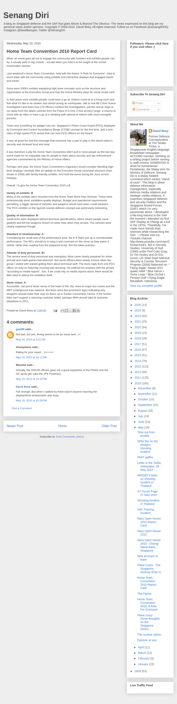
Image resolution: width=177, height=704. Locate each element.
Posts (138, 103)
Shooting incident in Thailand (148, 502)
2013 (138, 366)
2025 (138, 304)
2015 (138, 355)
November (145, 393)
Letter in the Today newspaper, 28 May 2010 (149, 466)
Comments (141, 109)
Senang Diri (26, 15)
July (141, 416)
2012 (138, 372)
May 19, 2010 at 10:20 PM (31, 378)
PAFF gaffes (145, 457)
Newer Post (15, 426)
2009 (138, 671)
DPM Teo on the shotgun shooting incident (147, 446)
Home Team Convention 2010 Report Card (146, 583)
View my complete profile (146, 285)
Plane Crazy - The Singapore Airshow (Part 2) (149, 568)
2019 (138, 332)
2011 (138, 377)
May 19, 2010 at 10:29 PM (31, 400)
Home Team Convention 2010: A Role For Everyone (147, 604)
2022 (138, 321)
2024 (138, 310)
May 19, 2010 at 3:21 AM (30, 339)
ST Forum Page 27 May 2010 (147, 493)
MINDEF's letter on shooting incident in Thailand (147, 480)
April (141, 647)
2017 (138, 344)
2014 (138, 361)
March (142, 652)
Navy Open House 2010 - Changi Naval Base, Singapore (149, 545)
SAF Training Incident (145, 511)
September (145, 405)
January (143, 664)
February (144, 658)
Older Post (109, 426)
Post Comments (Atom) (70, 436)
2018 (138, 338)
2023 (138, 316)
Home (62, 426)
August (143, 410)
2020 (138, 327)
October (143, 399)
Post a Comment (22, 408)
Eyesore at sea (146, 640)
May (141, 427)
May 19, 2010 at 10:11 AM (31, 357)
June (141, 421)
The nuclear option (149, 634)
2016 (138, 349)
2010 (138, 383)
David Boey (23, 386)
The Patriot (144, 593)
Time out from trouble (146, 434)
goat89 (20, 329)
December (145, 388)
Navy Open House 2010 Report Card (149, 522)
